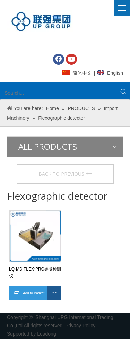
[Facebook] (58, 59)
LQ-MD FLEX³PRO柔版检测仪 (35, 272)
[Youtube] (71, 59)
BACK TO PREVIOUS (65, 173)
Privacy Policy (81, 325)
